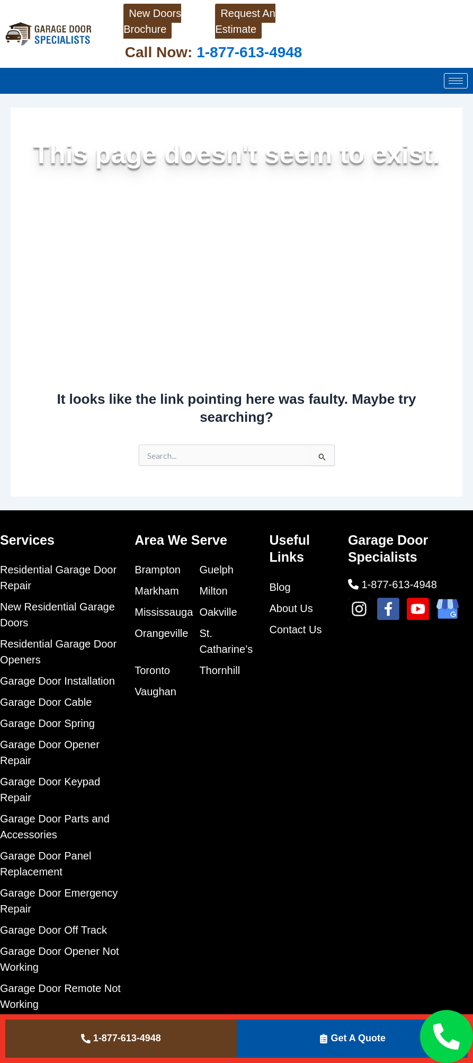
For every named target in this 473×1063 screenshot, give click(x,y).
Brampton (158, 569)
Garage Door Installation (57, 681)
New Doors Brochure (152, 21)
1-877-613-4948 (247, 52)
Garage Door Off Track (53, 930)
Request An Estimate (245, 21)
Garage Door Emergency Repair (59, 901)
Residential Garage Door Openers (58, 652)
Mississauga (164, 612)
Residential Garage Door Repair (58, 577)
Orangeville (161, 633)
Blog (280, 587)
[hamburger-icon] (456, 80)
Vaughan (155, 691)
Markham (157, 591)
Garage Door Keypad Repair (50, 789)
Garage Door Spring (47, 723)
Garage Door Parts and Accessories (55, 826)
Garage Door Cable (46, 702)
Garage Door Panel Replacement (45, 864)
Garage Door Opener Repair (50, 752)
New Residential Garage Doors (57, 614)
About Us (291, 608)
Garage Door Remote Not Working (60, 996)
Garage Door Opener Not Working (59, 959)
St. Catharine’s (226, 641)
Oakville (218, 612)
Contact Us (296, 629)
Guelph (216, 569)
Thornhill (219, 670)
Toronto (152, 670)
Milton (213, 591)
